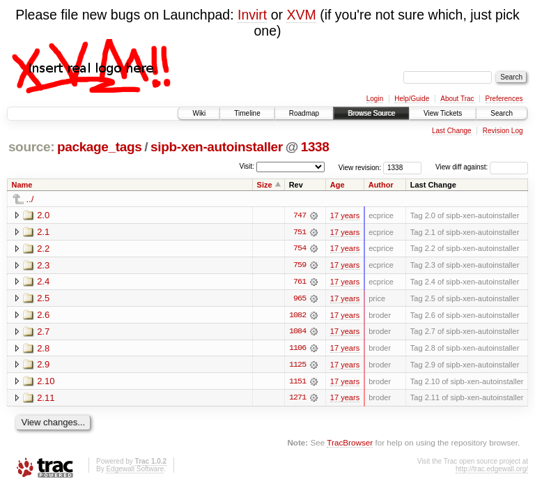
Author (381, 185)
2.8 (43, 349)
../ (30, 199)
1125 (297, 366)
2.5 (43, 299)
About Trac (457, 98)
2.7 (43, 332)
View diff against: (481, 167)
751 (299, 232)
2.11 (45, 399)
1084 (297, 332)
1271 (297, 399)
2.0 (43, 215)
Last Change (452, 131)
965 (299, 299)
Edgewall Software (135, 470)
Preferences (504, 98)
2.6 (43, 315)
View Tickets (443, 113)
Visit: (246, 166)
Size (264, 185)
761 (299, 282)
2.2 (43, 248)
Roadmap (304, 113)
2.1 (43, 232)
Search (501, 113)
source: (31, 146)
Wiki (199, 113)
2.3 (43, 265)
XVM (301, 14)
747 (299, 215)
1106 (297, 349)
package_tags (99, 146)
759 (299, 265)
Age (337, 185)
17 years (344, 215)
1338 (315, 146)
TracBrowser (350, 444)
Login (374, 98)
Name (22, 185)
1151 (297, 382)
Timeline (247, 113)
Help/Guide (411, 98)
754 (299, 248)
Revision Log (503, 131)
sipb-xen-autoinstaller (216, 146)
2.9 (43, 365)
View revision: (360, 167)
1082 (297, 315)
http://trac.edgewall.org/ (492, 470)
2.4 (43, 282)
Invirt (252, 14)
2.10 (45, 382)
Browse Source (371, 113)
